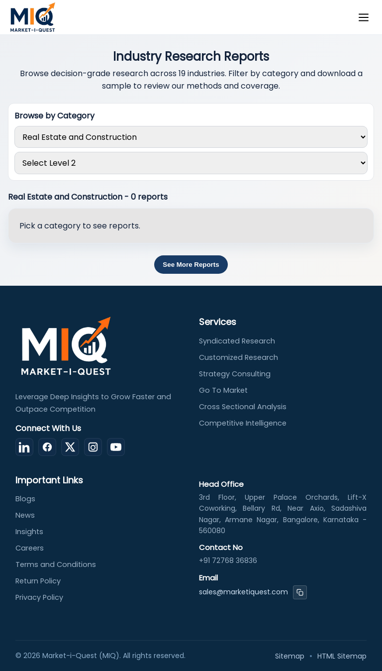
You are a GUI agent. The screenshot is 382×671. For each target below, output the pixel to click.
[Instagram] (93, 447)
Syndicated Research (237, 341)
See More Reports (191, 264)
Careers (29, 548)
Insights (29, 532)
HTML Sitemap (342, 656)
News (25, 515)
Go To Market (223, 390)
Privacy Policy (39, 597)
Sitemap (289, 656)
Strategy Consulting (235, 374)
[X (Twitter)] (70, 447)
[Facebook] (47, 447)
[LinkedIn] (24, 447)
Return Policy (38, 581)
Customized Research (238, 357)
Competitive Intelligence (242, 423)
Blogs (25, 499)
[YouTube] (116, 447)
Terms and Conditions (55, 564)
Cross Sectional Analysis (242, 407)
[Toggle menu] (363, 17)
